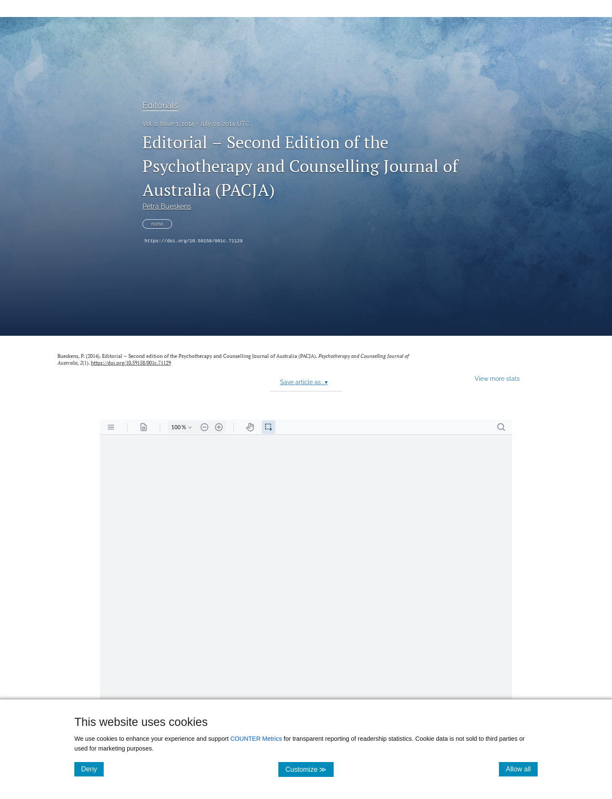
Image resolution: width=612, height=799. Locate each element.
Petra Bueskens (166, 206)
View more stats (497, 378)
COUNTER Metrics (256, 738)
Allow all (522, 769)
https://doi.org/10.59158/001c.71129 (193, 241)
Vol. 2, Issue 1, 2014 (168, 123)
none (157, 224)
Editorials (160, 105)
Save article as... (304, 382)
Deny (92, 769)
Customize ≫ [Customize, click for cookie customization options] (309, 769)
